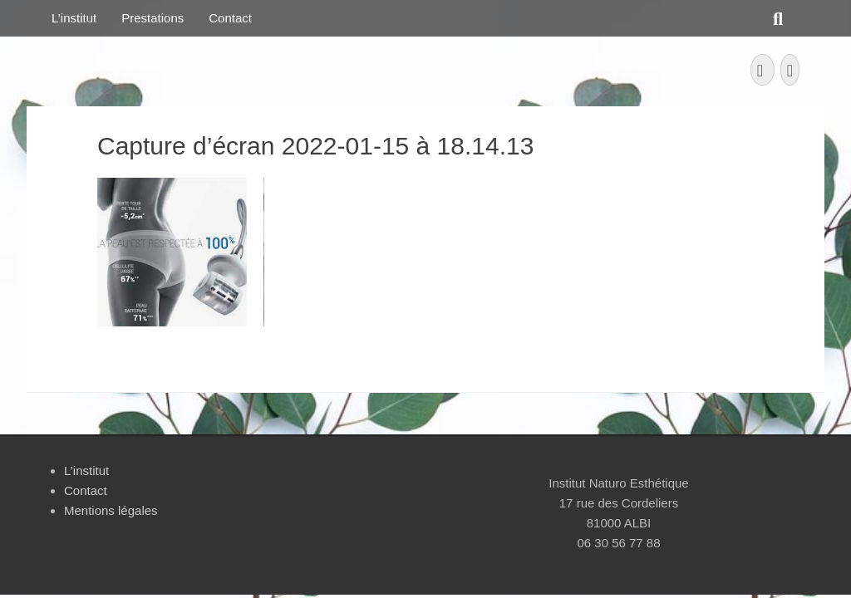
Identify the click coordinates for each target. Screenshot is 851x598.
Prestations (152, 18)
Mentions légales (111, 510)
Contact (230, 18)
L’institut (74, 18)
